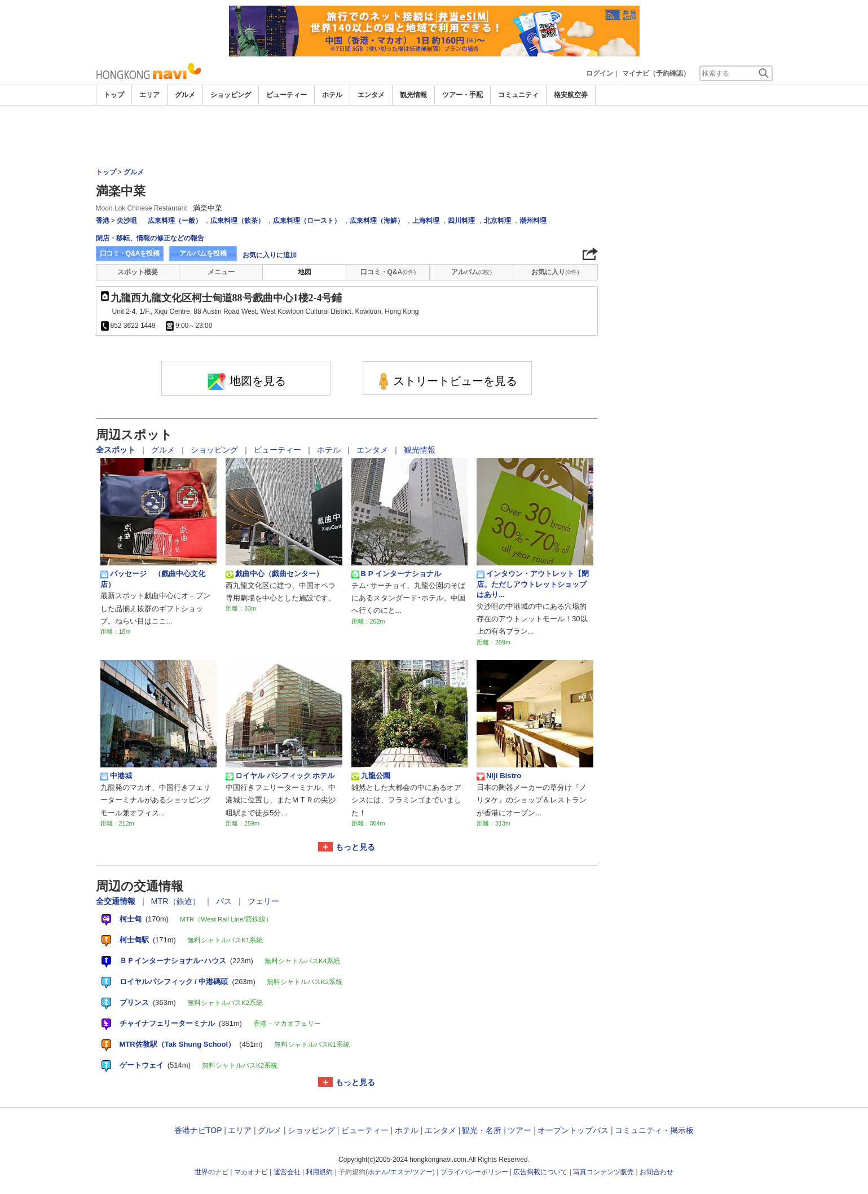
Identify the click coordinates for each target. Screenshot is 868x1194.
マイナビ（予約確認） (656, 73)
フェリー (263, 901)
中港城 (116, 775)
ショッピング (230, 95)
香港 (102, 221)
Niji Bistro (499, 775)
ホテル (332, 95)
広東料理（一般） (175, 221)
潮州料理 (533, 221)
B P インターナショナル (396, 573)
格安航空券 (571, 95)
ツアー (519, 1130)
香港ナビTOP (198, 1130)
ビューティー (286, 95)
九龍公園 (370, 775)
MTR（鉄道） (176, 901)
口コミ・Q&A (388, 272)
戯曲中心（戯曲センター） (274, 573)
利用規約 (319, 1172)
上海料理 (425, 221)
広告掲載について (540, 1172)
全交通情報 (117, 901)
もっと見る (355, 846)
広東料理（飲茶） (237, 221)
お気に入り (555, 272)
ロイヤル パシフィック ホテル (280, 775)
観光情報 (413, 95)
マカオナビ (251, 1172)
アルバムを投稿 (203, 253)
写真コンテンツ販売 (603, 1172)
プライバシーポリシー (474, 1172)
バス (225, 901)
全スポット (117, 449)
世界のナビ (211, 1172)
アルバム (471, 272)
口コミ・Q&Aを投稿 (130, 253)
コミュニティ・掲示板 (654, 1130)
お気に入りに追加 (270, 255)
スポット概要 (137, 272)
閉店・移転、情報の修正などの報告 (150, 238)
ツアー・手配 (462, 95)
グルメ (185, 95)
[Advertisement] (434, 136)
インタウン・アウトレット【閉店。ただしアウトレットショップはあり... (533, 584)
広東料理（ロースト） (307, 221)
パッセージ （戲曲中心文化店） (152, 578)
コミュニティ (518, 95)
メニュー (221, 272)
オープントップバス (573, 1130)
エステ (400, 1172)
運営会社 (287, 1172)
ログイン (599, 73)
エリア (149, 95)
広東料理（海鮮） (377, 221)
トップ (114, 95)
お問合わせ (656, 1172)
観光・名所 (481, 1130)
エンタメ (371, 95)
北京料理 (497, 221)
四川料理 (461, 221)
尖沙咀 (127, 221)
